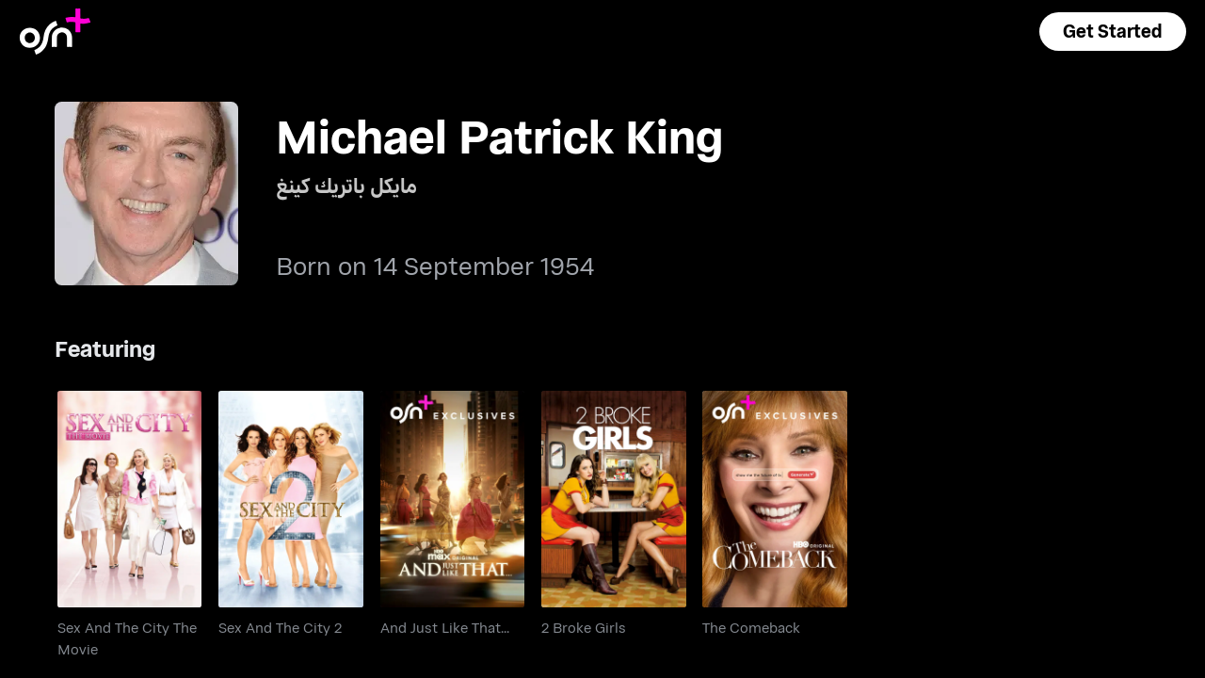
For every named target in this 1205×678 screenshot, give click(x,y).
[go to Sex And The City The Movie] (129, 499)
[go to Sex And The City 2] (290, 499)
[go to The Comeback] (774, 499)
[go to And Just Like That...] (452, 499)
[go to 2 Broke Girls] (613, 499)
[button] (1112, 31)
